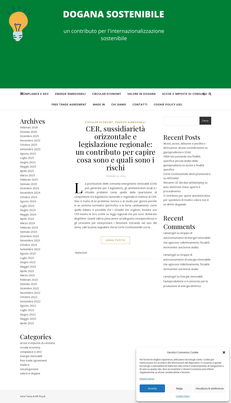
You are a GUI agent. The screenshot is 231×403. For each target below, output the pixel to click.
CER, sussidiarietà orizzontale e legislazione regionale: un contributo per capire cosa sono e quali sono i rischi (116, 148)
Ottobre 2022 (28, 297)
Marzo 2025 (27, 175)
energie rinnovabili (70, 93)
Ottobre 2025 (28, 144)
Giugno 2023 (28, 262)
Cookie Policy (182, 396)
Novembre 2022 (30, 292)
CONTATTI (140, 104)
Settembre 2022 (30, 301)
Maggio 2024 (28, 214)
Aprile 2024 (27, 218)
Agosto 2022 (28, 305)
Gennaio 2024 (28, 231)
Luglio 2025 (27, 158)
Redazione (81, 252)
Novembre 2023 (30, 240)
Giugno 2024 (28, 210)
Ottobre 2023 (28, 245)
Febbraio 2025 (29, 179)
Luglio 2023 (27, 258)
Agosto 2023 (28, 253)
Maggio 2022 (28, 318)
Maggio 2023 (28, 266)
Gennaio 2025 (28, 184)
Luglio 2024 (27, 205)
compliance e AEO (35, 93)
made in (99, 104)
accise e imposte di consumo (184, 93)
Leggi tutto (115, 240)
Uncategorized (29, 369)
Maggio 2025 (28, 166)
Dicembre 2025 (29, 136)
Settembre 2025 (30, 149)
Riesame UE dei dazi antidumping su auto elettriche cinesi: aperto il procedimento (185, 187)
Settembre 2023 (30, 249)
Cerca (205, 120)
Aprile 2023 (27, 271)
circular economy (106, 93)
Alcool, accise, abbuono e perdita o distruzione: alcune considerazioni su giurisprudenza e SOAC (185, 148)
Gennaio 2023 (28, 284)
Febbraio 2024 (29, 227)
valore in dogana (141, 93)
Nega (179, 388)
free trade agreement (69, 104)
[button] (224, 352)
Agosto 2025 (28, 153)
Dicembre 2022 (29, 288)
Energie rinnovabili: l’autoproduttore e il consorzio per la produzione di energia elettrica (185, 281)
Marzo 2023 (27, 275)
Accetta (152, 388)
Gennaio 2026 (28, 132)
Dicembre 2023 (29, 236)
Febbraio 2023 (29, 279)
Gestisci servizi (147, 378)
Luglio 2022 (27, 310)
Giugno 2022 (28, 314)
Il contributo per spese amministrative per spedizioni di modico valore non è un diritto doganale (186, 200)
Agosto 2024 (28, 201)
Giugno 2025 (28, 162)
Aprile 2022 (27, 323)
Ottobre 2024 (28, 197)
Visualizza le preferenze (210, 388)
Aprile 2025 (27, 171)
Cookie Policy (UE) (168, 104)
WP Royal (40, 396)
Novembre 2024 (30, 192)
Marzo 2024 (27, 223)
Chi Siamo (118, 104)
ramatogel (169, 233)
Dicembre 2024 (29, 188)
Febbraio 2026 (29, 127)
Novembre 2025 (30, 140)
